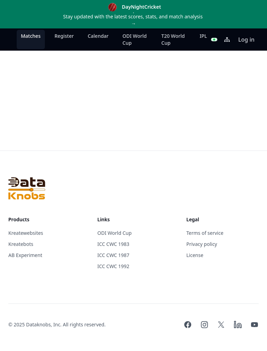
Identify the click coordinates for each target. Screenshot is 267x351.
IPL (203, 36)
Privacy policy (201, 244)
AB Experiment (25, 255)
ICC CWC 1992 (113, 266)
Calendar (98, 36)
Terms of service (205, 233)
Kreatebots (20, 244)
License (194, 255)
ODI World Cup (134, 39)
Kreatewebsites (25, 233)
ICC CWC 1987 (113, 255)
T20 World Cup (173, 39)
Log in (246, 39)
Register (64, 36)
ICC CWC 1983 (113, 244)
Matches (31, 36)
